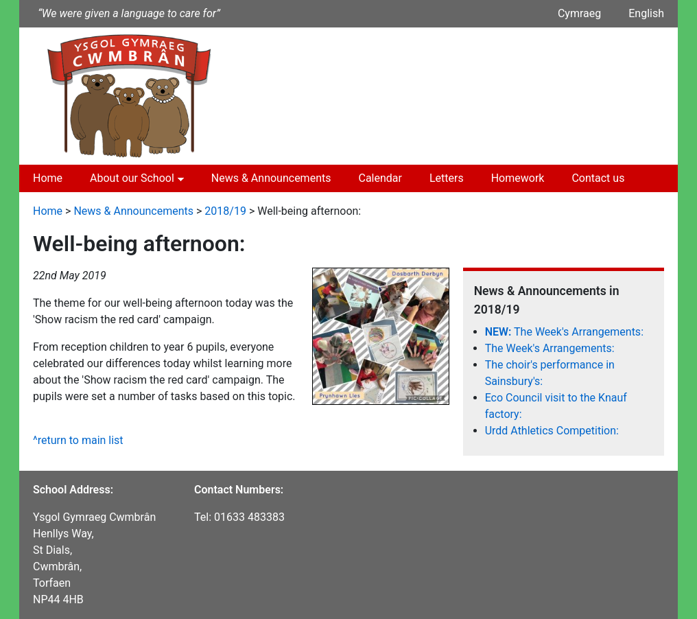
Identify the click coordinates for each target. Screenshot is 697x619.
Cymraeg (579, 13)
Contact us (597, 178)
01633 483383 (249, 517)
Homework (518, 178)
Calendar (379, 178)
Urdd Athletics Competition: (552, 430)
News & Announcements (271, 178)
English (646, 13)
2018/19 (225, 211)
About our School (132, 178)
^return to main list (78, 440)
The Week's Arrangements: (564, 331)
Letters (446, 178)
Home (47, 178)
